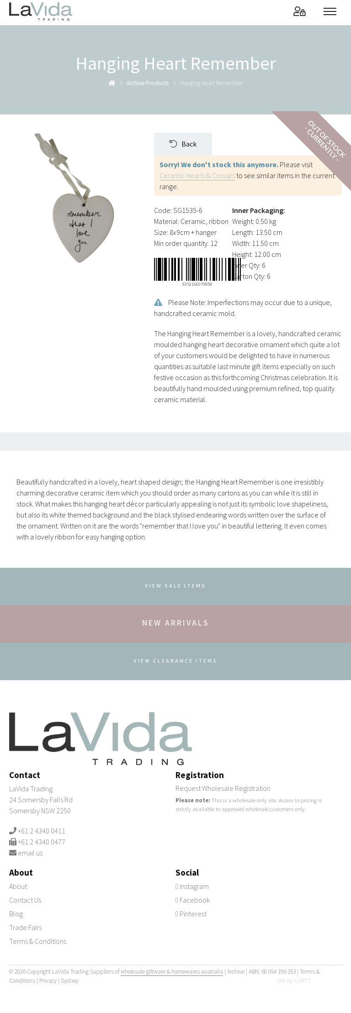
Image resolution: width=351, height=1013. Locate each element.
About (18, 886)
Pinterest (191, 913)
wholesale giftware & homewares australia (172, 971)
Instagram (192, 886)
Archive (236, 971)
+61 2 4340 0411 (41, 830)
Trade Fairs (25, 927)
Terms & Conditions (37, 941)
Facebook (193, 899)
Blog (16, 913)
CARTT (302, 981)
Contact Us (25, 899)
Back (183, 143)
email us (30, 852)
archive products (148, 83)
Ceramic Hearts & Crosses (197, 175)
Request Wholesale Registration (223, 788)
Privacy (48, 981)
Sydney (70, 981)
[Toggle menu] (333, 11)
